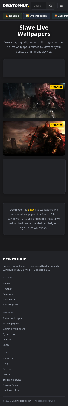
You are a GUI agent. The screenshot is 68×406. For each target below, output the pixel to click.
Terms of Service (12, 379)
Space (6, 344)
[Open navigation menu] (61, 5)
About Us (8, 358)
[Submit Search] (50, 5)
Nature (7, 339)
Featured (8, 294)
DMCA (6, 374)
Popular (7, 288)
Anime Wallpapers (13, 318)
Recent (7, 283)
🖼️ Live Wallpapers (37, 15)
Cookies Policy (11, 390)
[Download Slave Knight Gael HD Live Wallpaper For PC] (34, 138)
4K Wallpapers (11, 323)
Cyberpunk (9, 334)
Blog (5, 363)
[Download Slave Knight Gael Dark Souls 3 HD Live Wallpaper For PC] (34, 100)
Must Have (9, 299)
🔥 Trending (12, 15)
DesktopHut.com (21, 400)
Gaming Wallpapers (14, 328)
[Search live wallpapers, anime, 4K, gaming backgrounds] (38, 5)
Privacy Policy (10, 385)
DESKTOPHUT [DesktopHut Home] (16, 6)
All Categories (10, 304)
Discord (7, 369)
